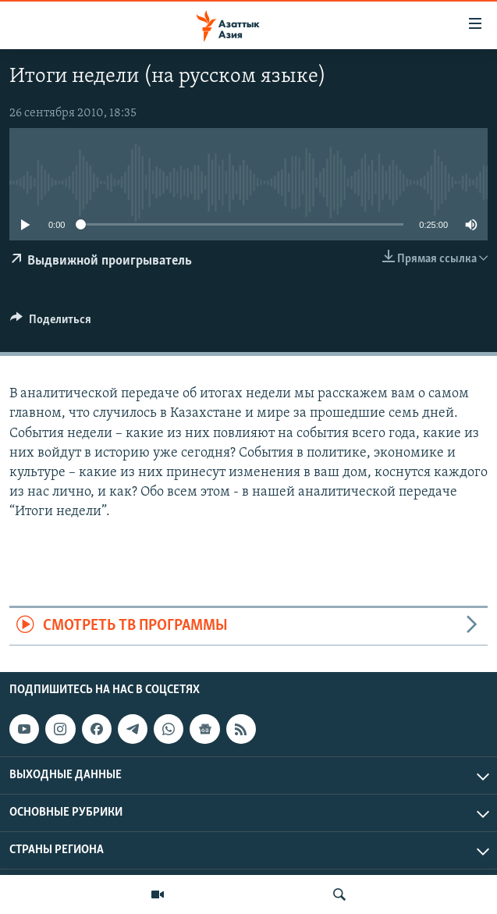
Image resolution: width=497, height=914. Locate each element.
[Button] (50, 323)
